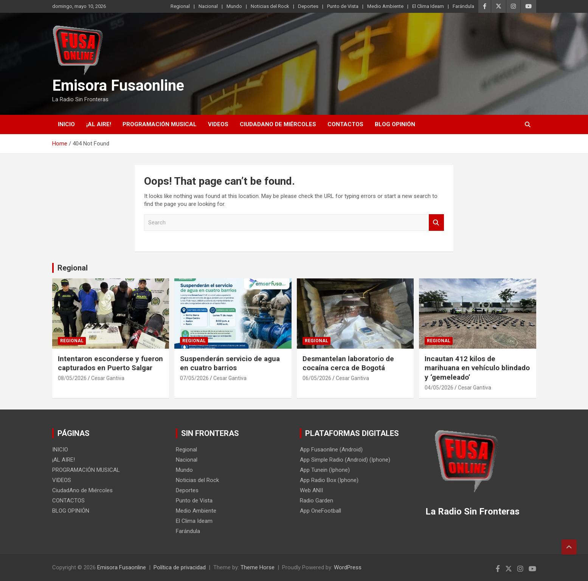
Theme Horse (257, 567)
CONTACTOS (345, 124)
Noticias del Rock (270, 6)
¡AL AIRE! (98, 124)
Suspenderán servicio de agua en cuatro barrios (230, 363)
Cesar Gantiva (107, 378)
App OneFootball (320, 510)
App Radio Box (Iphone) (329, 480)
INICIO (66, 124)
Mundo (234, 6)
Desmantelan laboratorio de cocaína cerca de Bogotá (348, 363)
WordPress (347, 567)
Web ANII (311, 490)
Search (436, 222)
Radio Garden (316, 500)
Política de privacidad (180, 567)
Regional (180, 6)
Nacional (208, 6)
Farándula (463, 6)
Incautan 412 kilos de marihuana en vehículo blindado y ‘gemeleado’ (477, 368)
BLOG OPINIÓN (395, 124)
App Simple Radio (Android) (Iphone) (345, 459)
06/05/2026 (317, 378)
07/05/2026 (194, 378)
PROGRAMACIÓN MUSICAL (160, 124)
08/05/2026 (72, 378)
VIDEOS (218, 124)
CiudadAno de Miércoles (278, 124)
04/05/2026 (439, 388)
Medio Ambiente (385, 6)
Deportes (308, 6)
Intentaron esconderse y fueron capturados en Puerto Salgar (110, 363)
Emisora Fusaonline (118, 85)
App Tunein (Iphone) (325, 470)
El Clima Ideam (428, 6)
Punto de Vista (342, 6)
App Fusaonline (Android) (331, 449)
